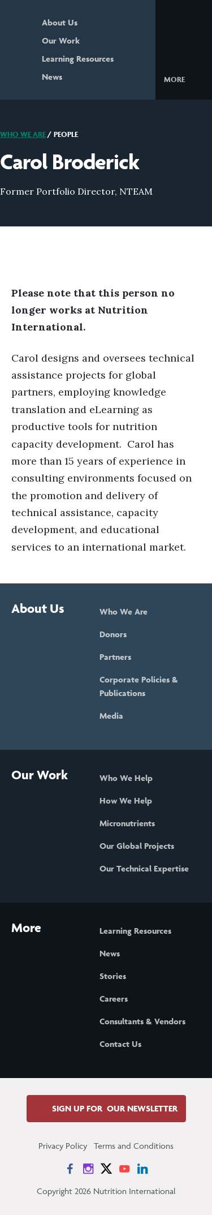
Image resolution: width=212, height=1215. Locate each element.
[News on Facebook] (70, 1168)
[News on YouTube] (124, 1168)
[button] (183, 79)
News (52, 76)
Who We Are (23, 134)
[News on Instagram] (88, 1168)
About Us (59, 22)
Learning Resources (78, 58)
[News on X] (106, 1168)
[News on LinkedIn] (142, 1168)
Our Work (61, 40)
